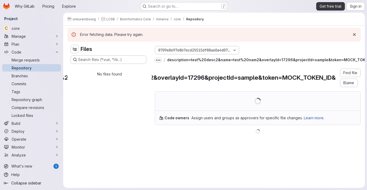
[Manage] (31, 36)
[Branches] (31, 75)
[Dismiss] (354, 34)
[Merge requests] (31, 60)
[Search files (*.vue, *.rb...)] (108, 59)
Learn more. (314, 118)
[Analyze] (31, 155)
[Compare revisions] (31, 107)
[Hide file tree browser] (75, 49)
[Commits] (31, 83)
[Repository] (31, 68)
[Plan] (31, 44)
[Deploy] (31, 131)
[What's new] (31, 166)
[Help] (31, 174)
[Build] (31, 123)
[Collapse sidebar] (31, 183)
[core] (31, 28)
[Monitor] (31, 147)
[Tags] (31, 91)
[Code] (31, 52)
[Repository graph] (31, 99)
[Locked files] (31, 115)
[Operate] (31, 139)
